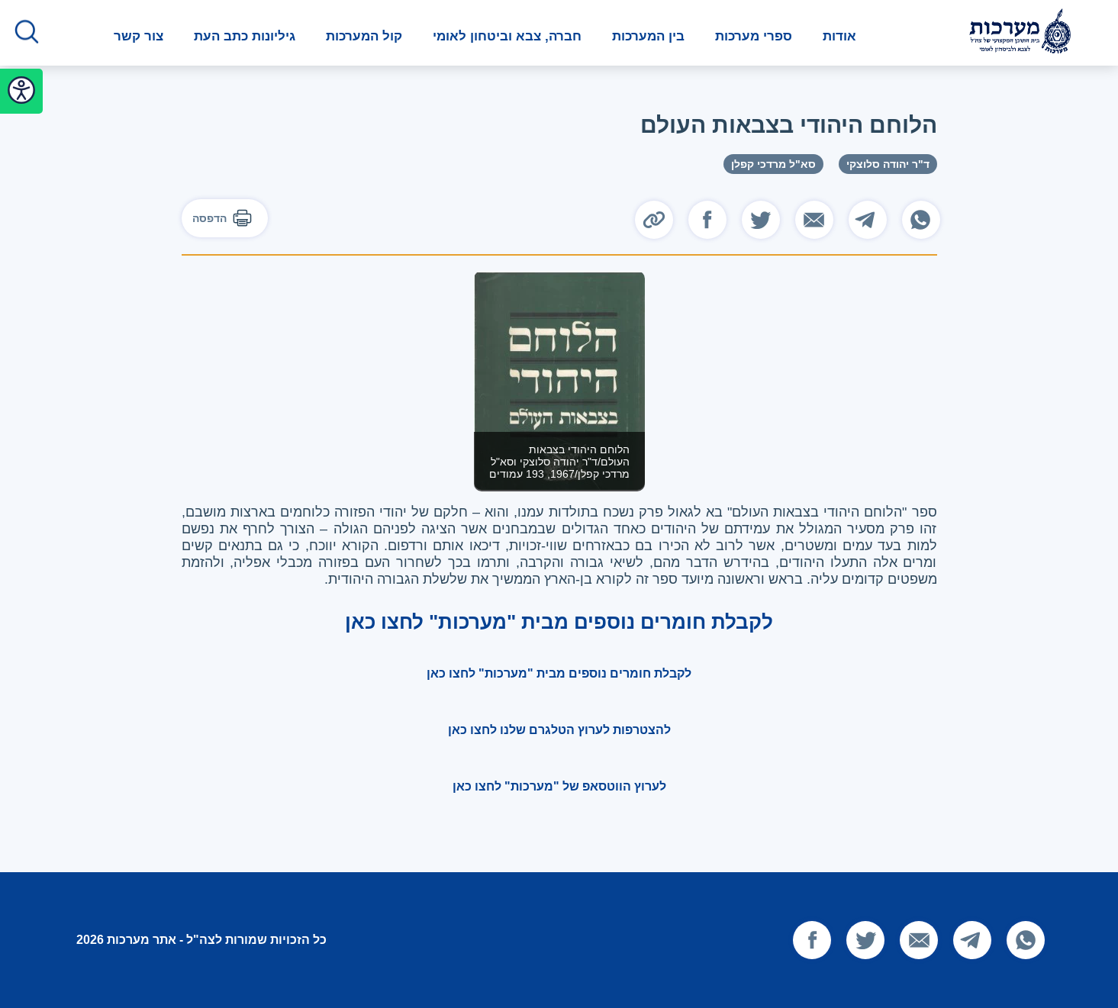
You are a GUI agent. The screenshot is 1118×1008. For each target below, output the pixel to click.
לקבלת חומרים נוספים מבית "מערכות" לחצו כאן (559, 673)
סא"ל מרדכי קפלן (773, 164)
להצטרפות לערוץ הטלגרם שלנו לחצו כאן (559, 730)
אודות (839, 36)
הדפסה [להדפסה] (224, 218)
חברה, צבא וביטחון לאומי (507, 36)
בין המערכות (648, 36)
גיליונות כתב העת (244, 36)
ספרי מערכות (753, 36)
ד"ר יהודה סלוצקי (888, 164)
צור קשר (138, 36)
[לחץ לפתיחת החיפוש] (27, 33)
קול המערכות (364, 36)
